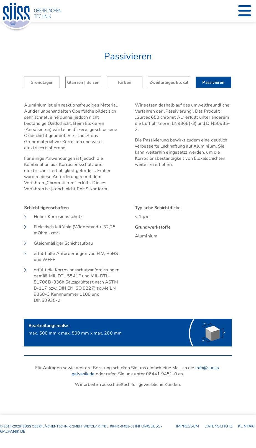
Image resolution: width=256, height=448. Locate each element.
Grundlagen (42, 82)
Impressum (187, 426)
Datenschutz (218, 426)
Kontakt (247, 426)
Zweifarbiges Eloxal (169, 82)
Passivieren (213, 82)
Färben (124, 82)
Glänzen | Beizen (83, 82)
